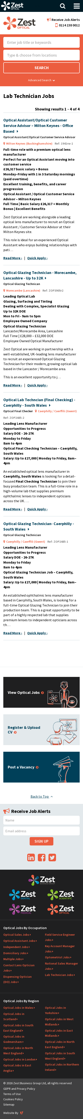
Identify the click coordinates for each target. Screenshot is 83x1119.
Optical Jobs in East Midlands (59, 1033)
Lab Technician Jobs (59, 975)
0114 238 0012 (67, 25)
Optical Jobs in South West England (60, 1055)
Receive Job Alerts (63, 20)
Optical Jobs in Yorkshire (55, 1010)
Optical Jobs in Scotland (13, 1016)
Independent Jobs (15, 947)
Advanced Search (41, 80)
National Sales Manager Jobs (61, 966)
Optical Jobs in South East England (18, 1028)
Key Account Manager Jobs (60, 948)
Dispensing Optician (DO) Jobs (17, 979)
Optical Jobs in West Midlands (59, 1021)
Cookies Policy (13, 1099)
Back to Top (42, 796)
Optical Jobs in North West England (18, 1050)
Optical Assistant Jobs (19, 941)
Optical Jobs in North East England (60, 1044)
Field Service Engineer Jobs (60, 937)
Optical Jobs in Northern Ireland (62, 1067)
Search (42, 67)
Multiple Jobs (12, 959)
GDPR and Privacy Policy (19, 1089)
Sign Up (41, 841)
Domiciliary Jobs (15, 953)
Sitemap (8, 1104)
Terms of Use (12, 1094)
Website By (13, 1113)
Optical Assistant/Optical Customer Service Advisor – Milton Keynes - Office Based (38, 126)
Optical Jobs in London (19, 1059)
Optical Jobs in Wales (18, 1008)
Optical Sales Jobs (16, 935)
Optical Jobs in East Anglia (17, 1068)
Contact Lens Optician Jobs (19, 967)
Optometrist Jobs (57, 957)
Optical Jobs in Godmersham (13, 1039)
